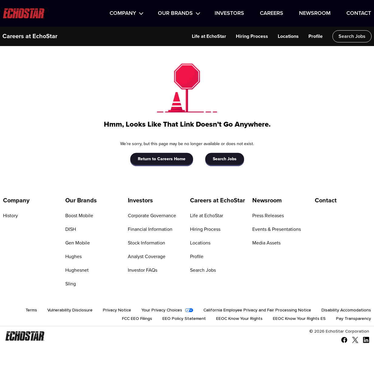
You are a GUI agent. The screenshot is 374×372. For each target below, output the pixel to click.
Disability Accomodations (346, 310)
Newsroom (315, 13)
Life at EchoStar (209, 36)
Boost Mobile (79, 215)
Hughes (73, 256)
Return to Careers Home (161, 159)
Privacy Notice (117, 310)
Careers (271, 13)
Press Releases (268, 215)
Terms (31, 310)
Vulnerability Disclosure (70, 310)
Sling (70, 283)
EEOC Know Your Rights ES (299, 319)
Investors (229, 13)
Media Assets (266, 243)
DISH (70, 229)
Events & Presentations (276, 229)
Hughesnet (77, 270)
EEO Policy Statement (184, 319)
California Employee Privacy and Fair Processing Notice (257, 310)
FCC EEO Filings (137, 319)
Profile (315, 36)
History (10, 215)
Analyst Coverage (146, 256)
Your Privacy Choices (161, 310)
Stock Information (146, 243)
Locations (288, 36)
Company (123, 13)
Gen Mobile (77, 243)
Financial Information (150, 229)
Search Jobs (351, 36)
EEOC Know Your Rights (239, 319)
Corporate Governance (152, 215)
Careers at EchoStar (29, 36)
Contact (358, 13)
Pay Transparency (353, 319)
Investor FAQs (142, 270)
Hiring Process (252, 36)
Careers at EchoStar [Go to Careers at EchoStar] (217, 201)
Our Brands (175, 13)
